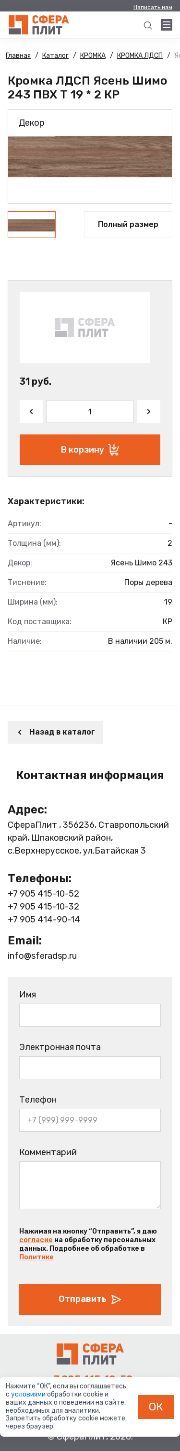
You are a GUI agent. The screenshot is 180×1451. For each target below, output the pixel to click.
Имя (27, 994)
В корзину (90, 449)
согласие (36, 1240)
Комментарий (48, 1152)
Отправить (90, 1299)
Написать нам (152, 7)
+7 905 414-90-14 (44, 919)
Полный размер (128, 224)
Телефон (38, 1099)
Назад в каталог (55, 731)
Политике (36, 1257)
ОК (156, 1406)
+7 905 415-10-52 (43, 893)
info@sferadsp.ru (42, 956)
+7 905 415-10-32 (43, 906)
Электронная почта (60, 1047)
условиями (29, 1394)
